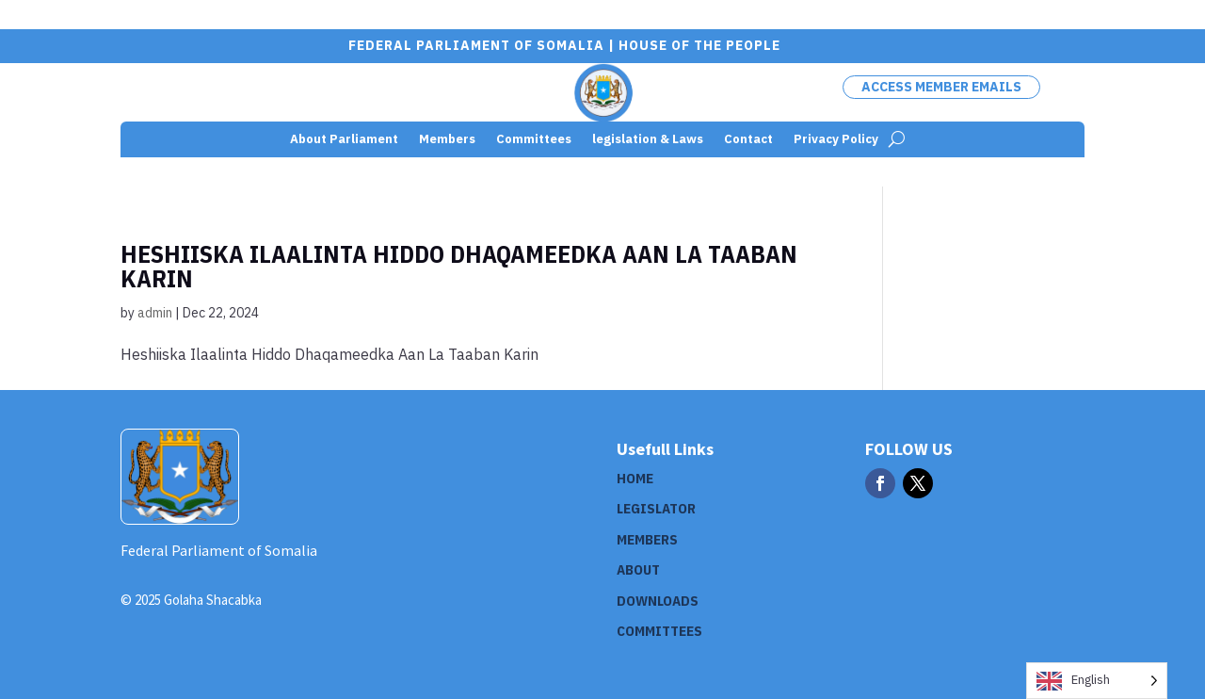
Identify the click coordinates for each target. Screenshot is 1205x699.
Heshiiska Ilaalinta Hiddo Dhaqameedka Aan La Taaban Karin (458, 265)
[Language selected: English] (1096, 680)
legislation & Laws (647, 140)
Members (447, 140)
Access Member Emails (941, 86)
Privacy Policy (836, 140)
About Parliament (344, 140)
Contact (748, 140)
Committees (533, 140)
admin (154, 312)
